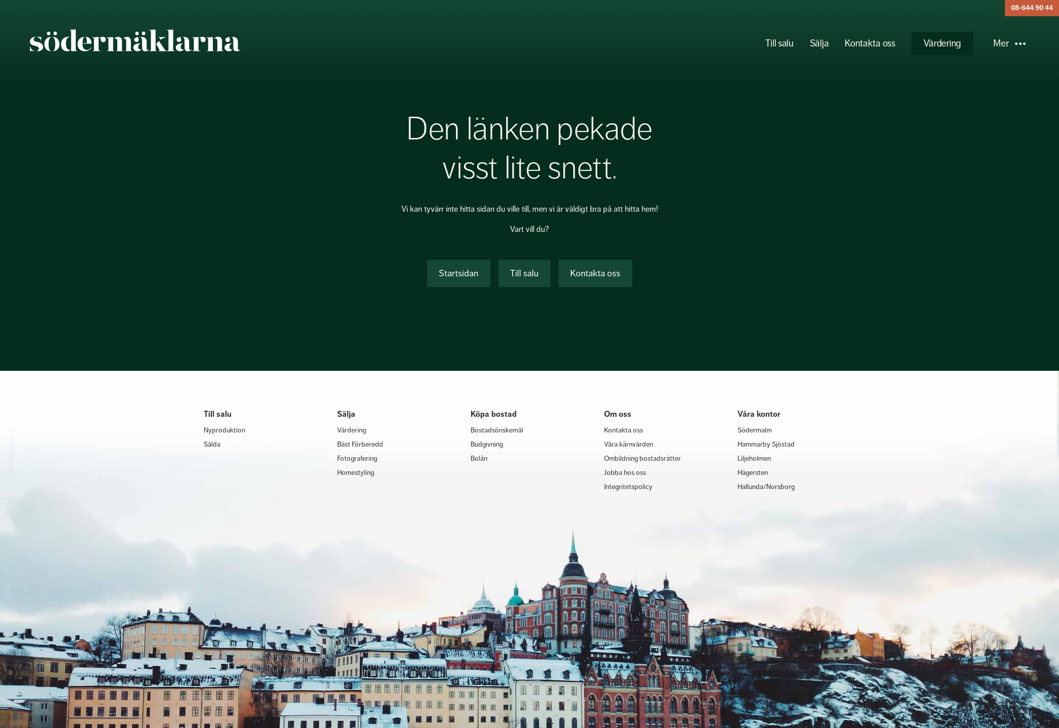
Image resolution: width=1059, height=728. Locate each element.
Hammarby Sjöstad (766, 444)
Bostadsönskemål (497, 430)
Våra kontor (759, 414)
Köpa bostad (494, 414)
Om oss (617, 414)
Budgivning (487, 444)
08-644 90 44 (1032, 8)
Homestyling (355, 472)
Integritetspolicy (628, 486)
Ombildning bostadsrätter (642, 458)
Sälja (819, 43)
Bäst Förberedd (360, 444)
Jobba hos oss (625, 472)
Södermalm (755, 430)
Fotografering (357, 458)
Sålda (212, 444)
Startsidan (458, 273)
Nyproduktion (224, 430)
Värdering (942, 43)
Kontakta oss (870, 43)
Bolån (479, 458)
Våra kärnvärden (628, 444)
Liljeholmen (754, 458)
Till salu (779, 43)
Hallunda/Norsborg (766, 486)
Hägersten (753, 472)
